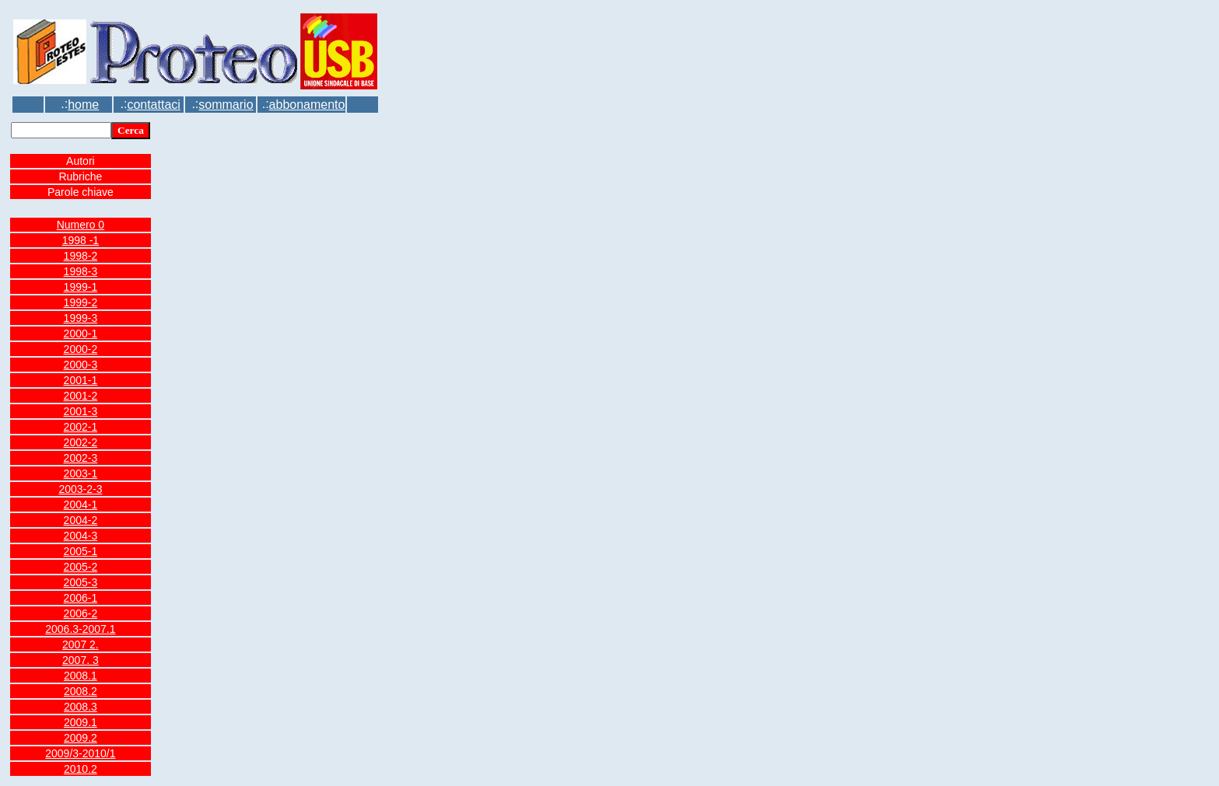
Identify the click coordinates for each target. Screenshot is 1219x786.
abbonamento (307, 104)
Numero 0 (80, 224)
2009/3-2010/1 (80, 753)
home (83, 104)
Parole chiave (80, 192)
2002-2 (81, 442)
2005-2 (81, 567)
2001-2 (81, 396)
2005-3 (81, 582)
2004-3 (81, 535)
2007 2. (80, 644)
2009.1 (80, 722)
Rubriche (80, 176)
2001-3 (81, 411)
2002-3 (81, 458)
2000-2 (81, 349)
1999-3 (81, 318)
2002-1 (81, 427)
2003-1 (81, 473)
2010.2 (80, 769)
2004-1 (81, 504)
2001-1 (81, 380)
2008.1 (80, 675)
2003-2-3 (80, 489)
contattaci (153, 104)
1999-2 (81, 302)
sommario (225, 104)
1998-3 (81, 271)
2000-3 (81, 364)
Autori (80, 161)
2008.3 (80, 706)
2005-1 (81, 551)
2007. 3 (80, 660)
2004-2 (81, 520)
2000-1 (81, 333)
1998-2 (81, 256)
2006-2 (81, 613)
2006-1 (81, 598)
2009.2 (80, 738)
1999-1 (81, 287)
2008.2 (80, 691)
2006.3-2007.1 (80, 629)
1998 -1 (80, 240)
